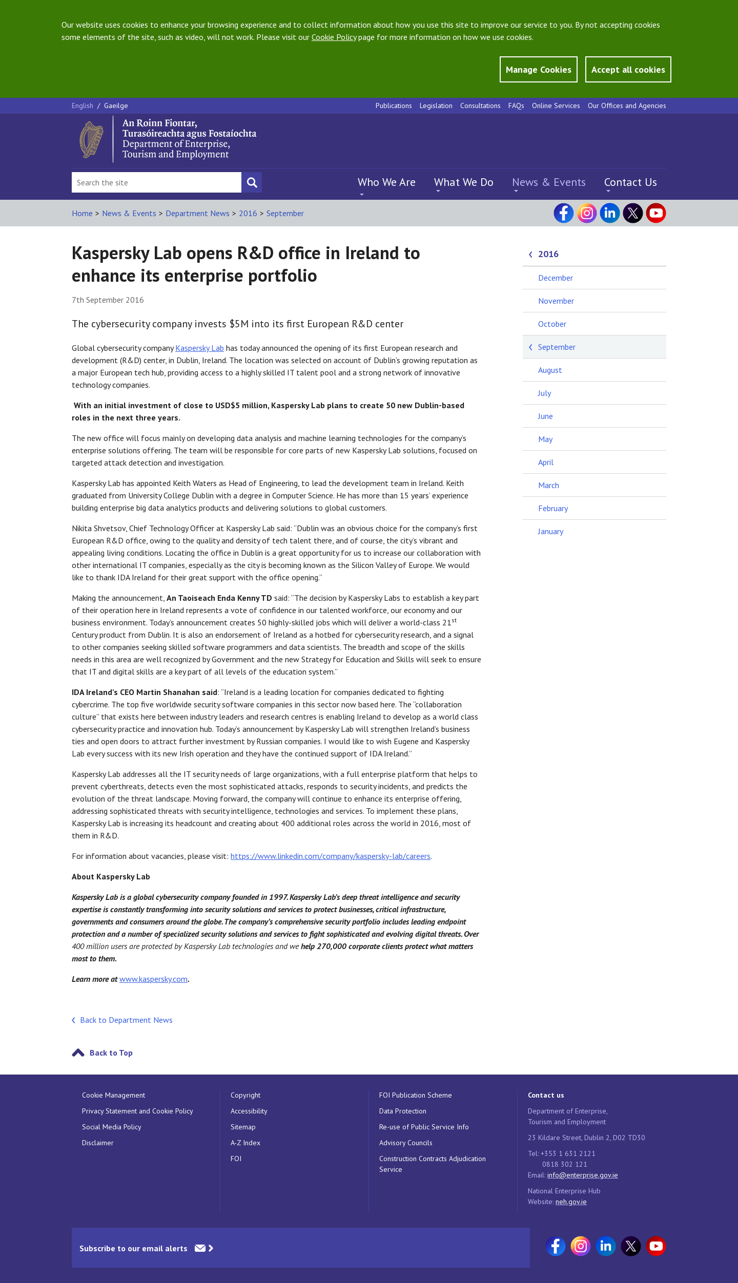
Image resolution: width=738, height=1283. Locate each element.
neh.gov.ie (571, 1201)
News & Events (549, 182)
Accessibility (249, 1111)
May (545, 439)
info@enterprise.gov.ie (582, 1175)
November (556, 301)
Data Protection (402, 1111)
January (550, 531)
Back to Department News (126, 1020)
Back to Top (111, 1052)
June (545, 416)
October (552, 324)
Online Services (556, 105)
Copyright (245, 1095)
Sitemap (243, 1126)
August (550, 370)
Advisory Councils (406, 1142)
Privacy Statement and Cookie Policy (137, 1111)
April (546, 462)
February (553, 508)
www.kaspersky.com (153, 979)
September (285, 213)
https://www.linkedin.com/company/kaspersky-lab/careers (330, 856)
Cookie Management (113, 1095)
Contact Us (630, 182)
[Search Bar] (156, 182)
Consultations (480, 105)
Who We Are (387, 182)
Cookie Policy (334, 37)
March (548, 485)
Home (82, 213)
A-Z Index (245, 1142)
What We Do (464, 182)
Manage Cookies (538, 69)
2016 (248, 213)
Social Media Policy (111, 1126)
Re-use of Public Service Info (424, 1126)
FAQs (516, 105)
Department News (198, 213)
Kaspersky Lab (199, 348)
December (555, 277)
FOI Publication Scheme (415, 1095)
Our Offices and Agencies (627, 105)
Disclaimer (98, 1142)
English (83, 105)
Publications (394, 105)
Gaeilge (116, 105)
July (544, 393)
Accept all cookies (628, 69)
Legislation (436, 105)
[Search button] (251, 182)
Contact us (546, 1095)
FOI (236, 1158)
